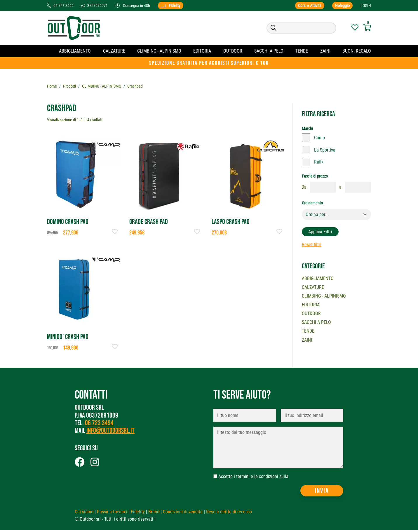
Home (52, 86)
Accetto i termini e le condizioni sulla (253, 476)
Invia (322, 490)
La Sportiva (324, 150)
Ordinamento (312, 203)
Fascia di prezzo (315, 176)
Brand (153, 512)
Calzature (114, 51)
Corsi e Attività (309, 5)
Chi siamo (84, 512)
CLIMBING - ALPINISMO (159, 51)
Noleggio (342, 5)
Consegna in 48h (133, 5)
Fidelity (170, 5)
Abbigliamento (75, 51)
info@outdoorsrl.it (110, 431)
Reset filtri (311, 244)
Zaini (325, 51)
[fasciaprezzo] (323, 187)
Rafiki (319, 162)
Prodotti (69, 86)
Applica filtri (320, 231)
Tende (301, 51)
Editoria (202, 51)
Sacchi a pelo (268, 51)
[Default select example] (336, 214)
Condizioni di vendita (183, 512)
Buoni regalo (356, 51)
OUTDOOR (232, 51)
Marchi (307, 128)
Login (365, 5)
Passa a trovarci (112, 512)
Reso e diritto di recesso (229, 512)
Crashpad (135, 86)
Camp (319, 137)
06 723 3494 (99, 423)
